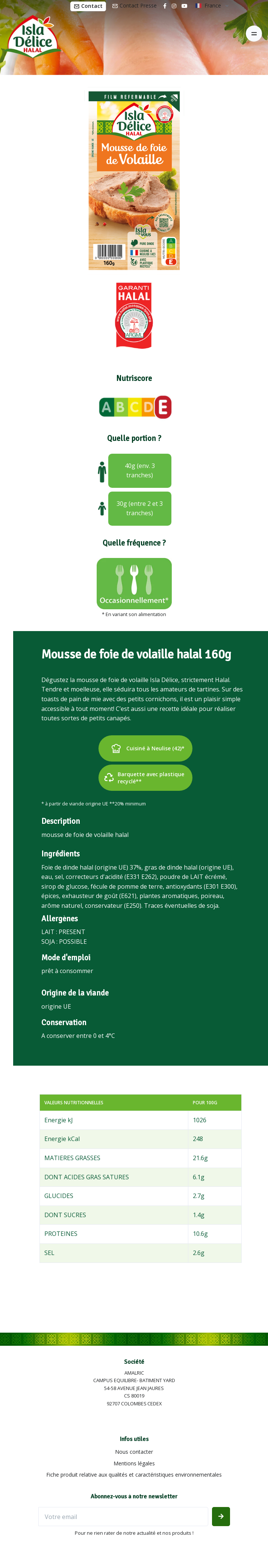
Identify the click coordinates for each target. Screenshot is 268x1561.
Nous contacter (134, 1451)
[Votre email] (123, 1517)
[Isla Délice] (31, 33)
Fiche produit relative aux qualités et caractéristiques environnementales (134, 1474)
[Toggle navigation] (254, 33)
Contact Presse (134, 5)
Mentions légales (134, 1463)
